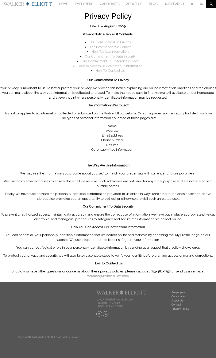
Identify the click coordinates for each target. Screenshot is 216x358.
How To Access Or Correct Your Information (110, 66)
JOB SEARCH (174, 4)
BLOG (153, 4)
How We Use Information (110, 52)
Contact (176, 304)
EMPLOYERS (84, 4)
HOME (63, 4)
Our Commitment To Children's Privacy (110, 61)
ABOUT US (134, 4)
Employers (178, 292)
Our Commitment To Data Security (110, 56)
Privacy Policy (180, 308)
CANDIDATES (109, 4)
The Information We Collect (110, 47)
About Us (177, 300)
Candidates (178, 296)
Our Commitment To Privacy (110, 42)
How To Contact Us (110, 70)
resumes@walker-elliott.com (108, 276)
